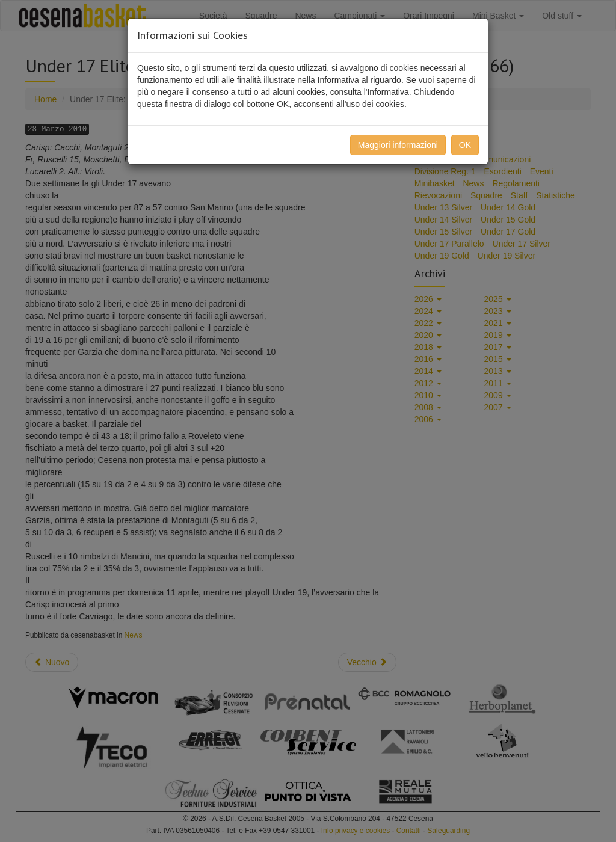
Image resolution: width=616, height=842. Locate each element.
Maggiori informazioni (398, 145)
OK (465, 145)
